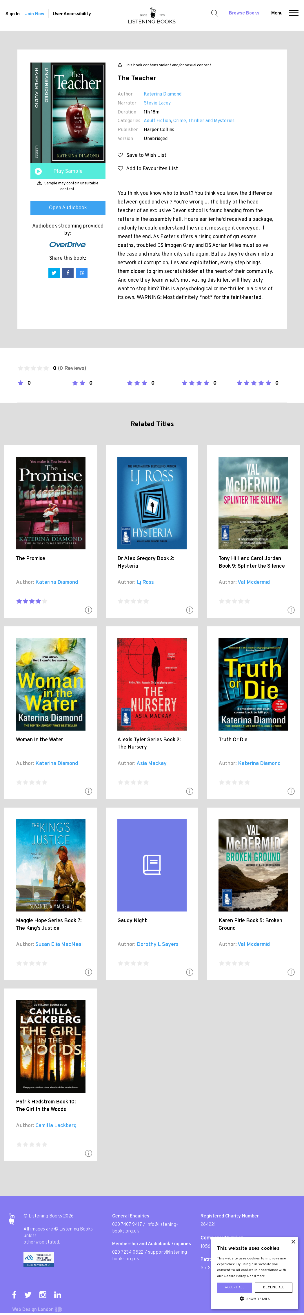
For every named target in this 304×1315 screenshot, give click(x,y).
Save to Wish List (142, 155)
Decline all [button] (273, 1287)
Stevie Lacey (157, 103)
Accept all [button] (234, 1287)
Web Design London (33, 1310)
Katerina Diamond (162, 94)
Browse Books (245, 15)
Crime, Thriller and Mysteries (203, 121)
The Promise (30, 558)
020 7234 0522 (127, 1252)
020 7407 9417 (127, 1225)
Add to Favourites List (148, 169)
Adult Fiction (157, 121)
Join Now (34, 16)
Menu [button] (278, 15)
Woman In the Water (39, 740)
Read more (256, 1276)
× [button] (293, 1242)
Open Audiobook (68, 208)
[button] (295, 15)
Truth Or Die (233, 740)
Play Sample (68, 171)
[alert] (254, 1273)
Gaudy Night (132, 921)
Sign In (11, 16)
